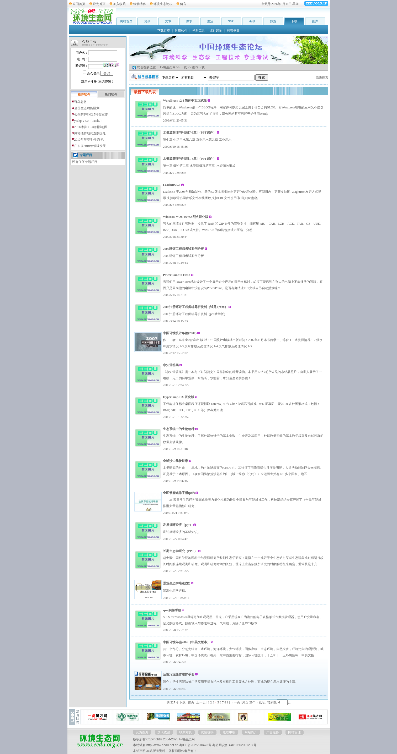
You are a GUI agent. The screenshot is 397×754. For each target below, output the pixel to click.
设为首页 (99, 4)
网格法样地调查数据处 (90, 133)
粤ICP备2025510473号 (195, 745)
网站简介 (251, 732)
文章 (168, 21)
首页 (191, 702)
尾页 (244, 702)
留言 (183, 4)
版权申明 (229, 732)
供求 (189, 21)
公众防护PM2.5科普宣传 (91, 114)
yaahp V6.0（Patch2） (89, 121)
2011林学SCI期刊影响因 (90, 127)
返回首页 (79, 4)
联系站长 (185, 732)
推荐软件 (84, 94)
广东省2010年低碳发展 (90, 146)
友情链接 (207, 732)
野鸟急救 (80, 102)
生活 (210, 21)
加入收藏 (119, 4)
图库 (315, 21)
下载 (294, 21)
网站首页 (126, 21)
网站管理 (294, 732)
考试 (252, 21)
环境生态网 (168, 67)
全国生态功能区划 (86, 108)
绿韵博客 (139, 4)
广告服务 (272, 732)
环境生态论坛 (162, 4)
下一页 (235, 702)
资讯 (147, 21)
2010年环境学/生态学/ (89, 139)
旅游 (273, 21)
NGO (231, 21)
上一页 (201, 702)
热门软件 (111, 94)
